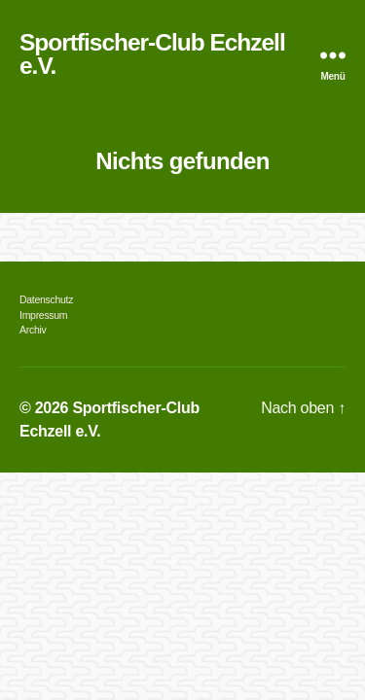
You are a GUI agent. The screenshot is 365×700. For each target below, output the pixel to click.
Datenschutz (46, 299)
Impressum (43, 315)
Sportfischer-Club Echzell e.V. (152, 55)
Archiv (32, 329)
